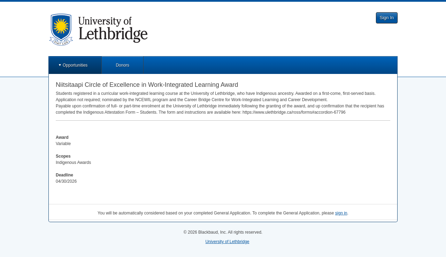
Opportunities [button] (75, 65)
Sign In (387, 17)
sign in (341, 213)
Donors (122, 65)
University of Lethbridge (227, 241)
